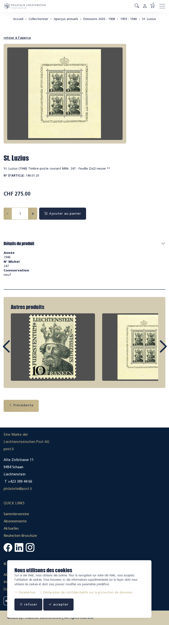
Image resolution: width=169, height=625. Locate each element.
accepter (58, 604)
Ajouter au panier (62, 213)
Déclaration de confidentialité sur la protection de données (85, 592)
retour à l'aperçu (17, 37)
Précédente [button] (21, 405)
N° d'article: (14, 175)
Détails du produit (19, 243)
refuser (28, 604)
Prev (17, 351)
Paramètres (25, 592)
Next (152, 351)
